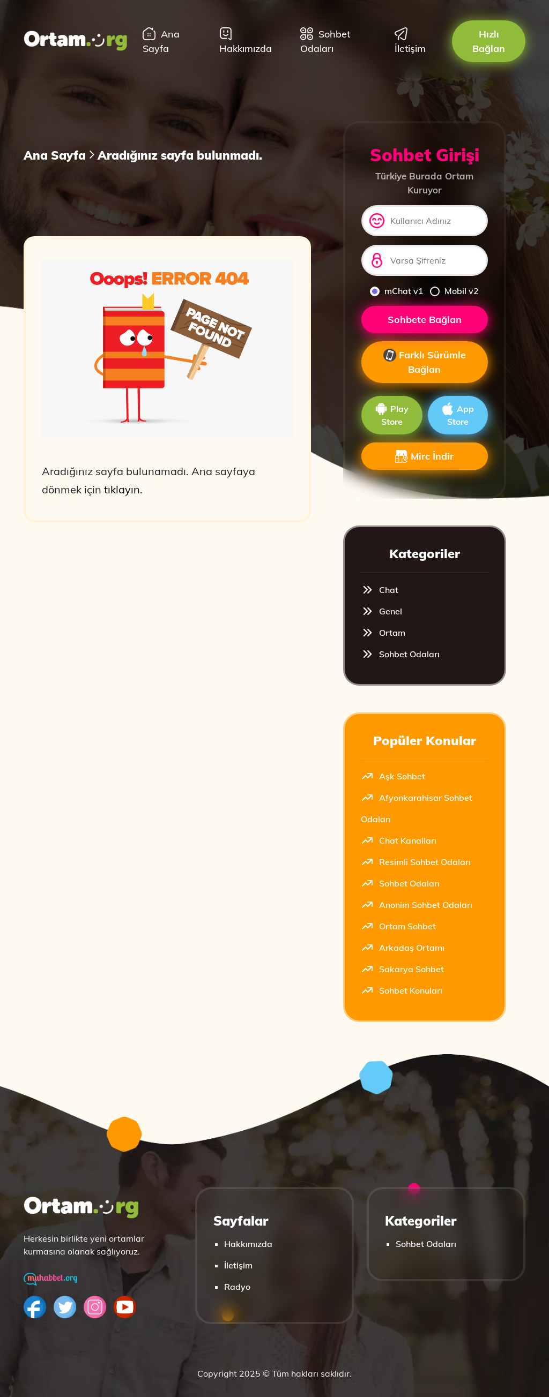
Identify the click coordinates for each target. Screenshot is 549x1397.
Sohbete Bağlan (425, 319)
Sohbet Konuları (401, 990)
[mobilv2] (435, 291)
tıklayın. (123, 489)
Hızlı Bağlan (488, 41)
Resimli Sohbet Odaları (416, 862)
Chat (379, 589)
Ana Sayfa (161, 41)
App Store (457, 414)
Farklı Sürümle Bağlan (424, 362)
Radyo (237, 1286)
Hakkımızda (245, 41)
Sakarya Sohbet (402, 969)
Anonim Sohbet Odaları (416, 904)
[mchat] (375, 291)
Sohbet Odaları (325, 41)
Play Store (392, 414)
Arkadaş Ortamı (402, 947)
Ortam (383, 632)
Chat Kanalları (398, 840)
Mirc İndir (424, 456)
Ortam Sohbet (398, 926)
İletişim (410, 41)
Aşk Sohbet (393, 776)
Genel (381, 611)
